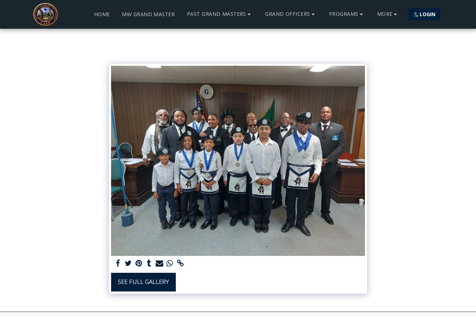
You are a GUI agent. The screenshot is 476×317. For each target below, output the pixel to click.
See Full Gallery (143, 281)
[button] (220, 14)
